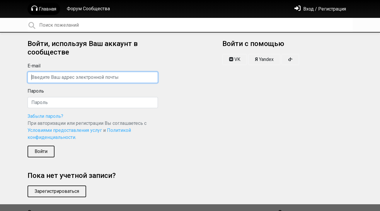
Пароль (36, 91)
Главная (43, 8)
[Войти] (320, 9)
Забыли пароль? (45, 116)
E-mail (34, 66)
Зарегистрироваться (57, 191)
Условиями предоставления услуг (65, 130)
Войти (41, 151)
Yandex (264, 59)
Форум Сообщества (88, 8)
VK (234, 59)
